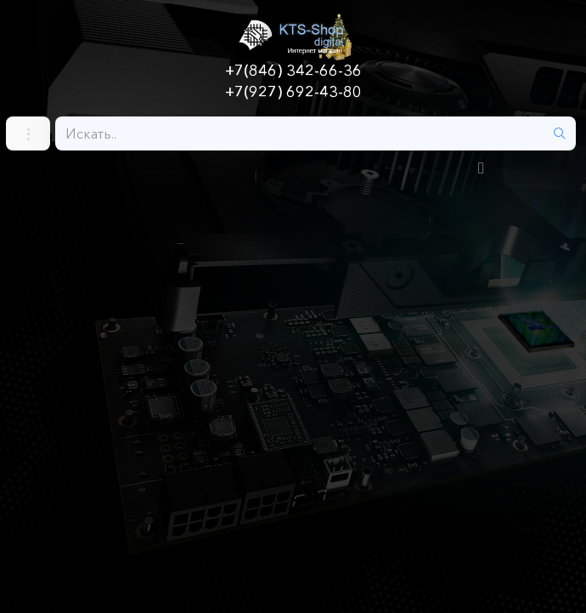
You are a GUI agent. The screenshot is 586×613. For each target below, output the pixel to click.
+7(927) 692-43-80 (293, 91)
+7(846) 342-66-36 (293, 70)
